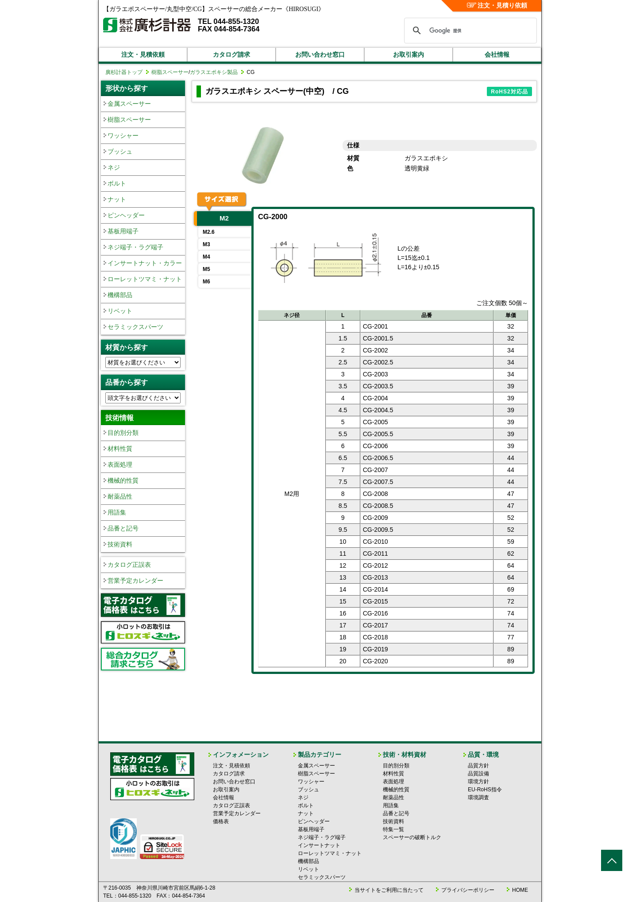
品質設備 (478, 773)
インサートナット (319, 845)
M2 (224, 218)
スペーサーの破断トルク (412, 837)
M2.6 (209, 232)
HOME (520, 890)
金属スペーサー (129, 103)
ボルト (117, 183)
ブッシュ (120, 151)
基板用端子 (123, 231)
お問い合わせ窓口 (320, 54)
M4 (206, 257)
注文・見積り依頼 (497, 5)
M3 (206, 244)
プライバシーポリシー (467, 890)
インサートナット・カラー (145, 263)
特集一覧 (393, 829)
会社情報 (497, 54)
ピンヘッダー (126, 215)
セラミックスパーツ (135, 326)
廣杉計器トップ (124, 72)
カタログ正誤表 (129, 564)
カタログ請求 (231, 54)
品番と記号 (123, 528)
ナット (117, 199)
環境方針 (478, 781)
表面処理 (120, 464)
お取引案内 (408, 54)
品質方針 (478, 766)
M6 (206, 282)
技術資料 (120, 544)
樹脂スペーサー (170, 72)
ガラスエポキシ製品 (214, 72)
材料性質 (120, 448)
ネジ (114, 167)
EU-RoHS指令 (485, 789)
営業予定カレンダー (135, 580)
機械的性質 (123, 480)
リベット (120, 310)
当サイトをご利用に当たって (389, 890)
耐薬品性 (120, 496)
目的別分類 (123, 432)
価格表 (221, 821)
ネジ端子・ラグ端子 (135, 247)
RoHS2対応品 (509, 92)
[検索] (469, 30)
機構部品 (120, 294)
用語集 (117, 512)
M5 (206, 269)
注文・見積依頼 (143, 54)
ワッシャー (123, 135)
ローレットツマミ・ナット (145, 279)
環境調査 (478, 797)
